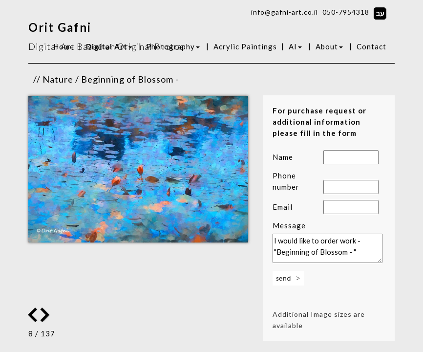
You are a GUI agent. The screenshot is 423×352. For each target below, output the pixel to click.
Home (63, 46)
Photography (173, 46)
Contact (371, 46)
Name (283, 157)
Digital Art (109, 46)
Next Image (33, 314)
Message (289, 225)
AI (295, 46)
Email (283, 206)
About (329, 46)
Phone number (286, 181)
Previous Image (46, 314)
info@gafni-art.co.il (284, 12)
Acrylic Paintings (245, 46)
